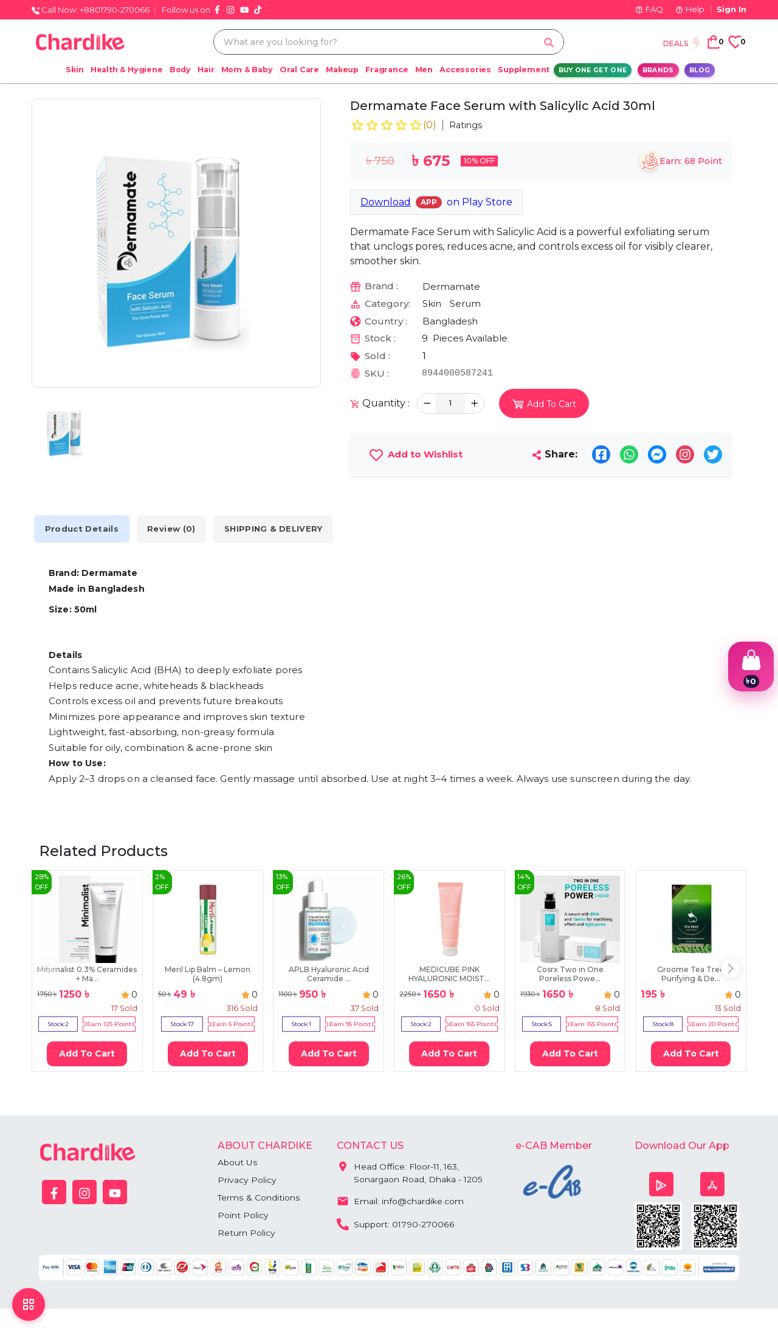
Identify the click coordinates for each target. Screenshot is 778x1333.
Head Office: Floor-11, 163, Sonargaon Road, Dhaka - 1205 (410, 1170)
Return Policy (246, 1232)
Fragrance (386, 69)
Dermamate (451, 286)
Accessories (465, 69)
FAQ (649, 9)
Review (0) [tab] (176, 529)
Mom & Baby (247, 69)
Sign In (731, 9)
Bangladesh (450, 321)
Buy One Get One (593, 70)
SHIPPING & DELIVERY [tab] (280, 529)
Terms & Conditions (259, 1197)
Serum (465, 303)
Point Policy (243, 1215)
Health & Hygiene (127, 69)
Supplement (523, 69)
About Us (237, 1162)
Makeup (342, 69)
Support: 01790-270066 (395, 1223)
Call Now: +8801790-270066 (91, 10)
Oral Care (299, 69)
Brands (658, 70)
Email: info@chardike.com (400, 1200)
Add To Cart (87, 1053)
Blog (699, 70)
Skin (74, 69)
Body (180, 69)
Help (689, 9)
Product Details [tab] (83, 529)
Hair (206, 69)
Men (424, 69)
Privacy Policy (247, 1179)
